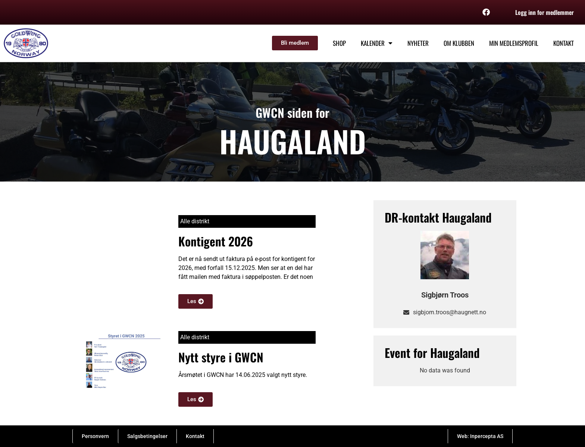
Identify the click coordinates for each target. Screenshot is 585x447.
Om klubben (459, 43)
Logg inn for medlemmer (544, 12)
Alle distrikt (194, 221)
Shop (339, 43)
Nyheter (418, 43)
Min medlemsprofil (513, 43)
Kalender (376, 43)
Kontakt (563, 43)
